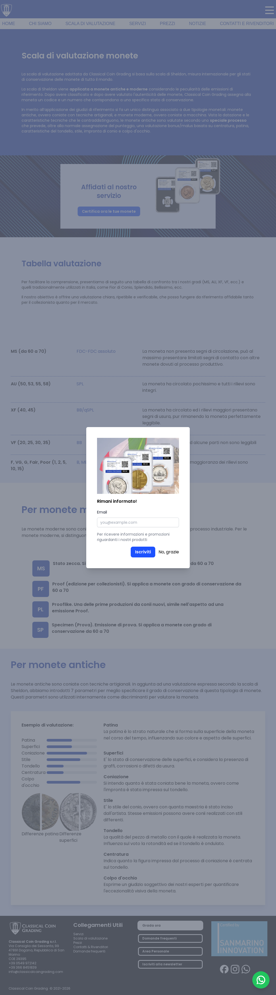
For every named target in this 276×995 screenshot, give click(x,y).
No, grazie (168, 552)
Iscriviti (143, 552)
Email (102, 512)
